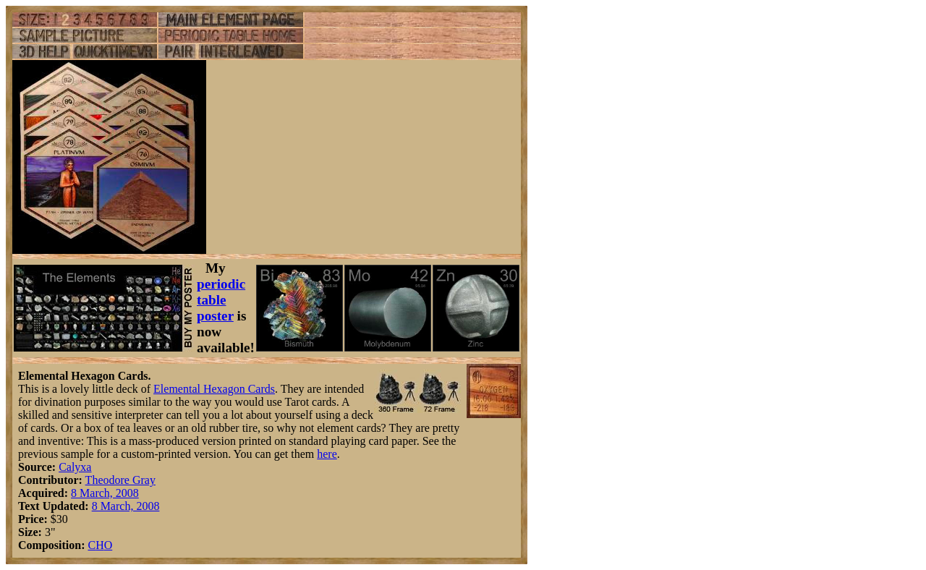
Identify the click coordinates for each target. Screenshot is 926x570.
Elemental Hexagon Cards (214, 389)
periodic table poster (221, 299)
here (327, 454)
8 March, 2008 (105, 493)
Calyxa (75, 467)
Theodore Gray (120, 480)
